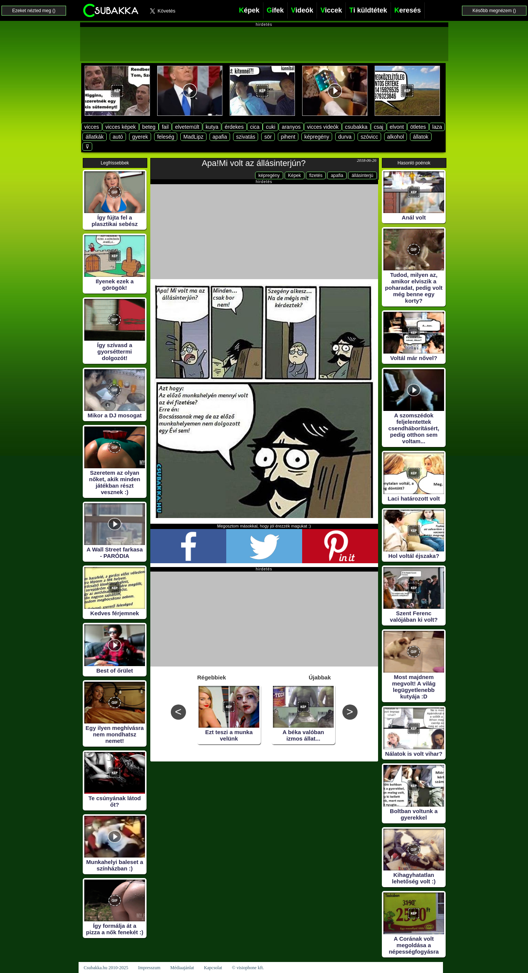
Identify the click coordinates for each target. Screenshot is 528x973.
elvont (397, 127)
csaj (378, 127)
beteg (149, 127)
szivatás (245, 137)
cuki (270, 127)
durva (344, 137)
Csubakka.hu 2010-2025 (106, 967)
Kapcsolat (213, 967)
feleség (165, 137)
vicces (91, 127)
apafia (220, 137)
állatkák (94, 137)
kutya (212, 127)
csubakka (356, 127)
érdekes (234, 127)
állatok (420, 137)
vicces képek (121, 127)
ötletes (418, 127)
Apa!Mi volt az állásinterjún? (254, 163)
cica (255, 127)
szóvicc (369, 137)
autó (118, 137)
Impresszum (149, 967)
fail (165, 127)
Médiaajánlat (182, 967)
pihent (288, 137)
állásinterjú (362, 175)
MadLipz (193, 137)
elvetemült (187, 127)
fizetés (316, 175)
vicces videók (323, 127)
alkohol (395, 137)
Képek (294, 175)
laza (437, 127)
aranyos (291, 127)
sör (267, 137)
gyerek (140, 137)
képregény (316, 137)
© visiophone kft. (248, 967)
